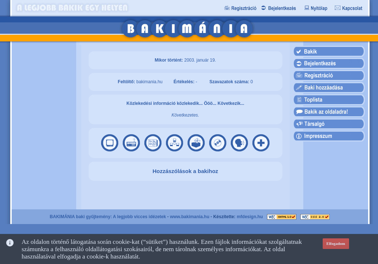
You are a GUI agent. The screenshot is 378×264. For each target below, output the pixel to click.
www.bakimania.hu (190, 216)
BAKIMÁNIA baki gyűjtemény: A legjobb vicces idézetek (108, 216)
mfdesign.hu (250, 216)
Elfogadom (335, 243)
